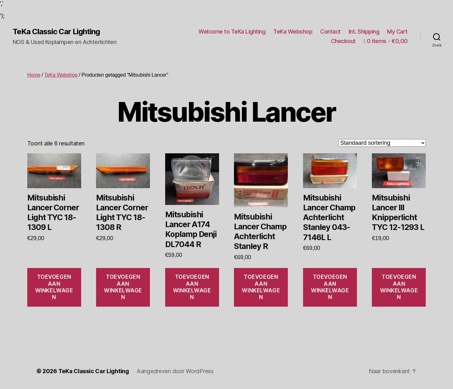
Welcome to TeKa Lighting (231, 31)
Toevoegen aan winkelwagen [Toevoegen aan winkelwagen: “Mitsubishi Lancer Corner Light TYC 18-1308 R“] (123, 287)
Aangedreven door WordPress (175, 371)
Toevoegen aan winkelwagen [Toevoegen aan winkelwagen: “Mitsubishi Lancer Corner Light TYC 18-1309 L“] (54, 287)
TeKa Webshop (292, 31)
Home (34, 75)
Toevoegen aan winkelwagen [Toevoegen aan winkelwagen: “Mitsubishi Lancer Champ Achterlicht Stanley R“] (261, 287)
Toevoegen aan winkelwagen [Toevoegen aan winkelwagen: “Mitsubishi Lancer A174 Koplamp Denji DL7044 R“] (192, 287)
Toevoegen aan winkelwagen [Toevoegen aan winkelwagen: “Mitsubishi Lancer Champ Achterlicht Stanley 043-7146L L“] (330, 287)
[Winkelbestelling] (382, 143)
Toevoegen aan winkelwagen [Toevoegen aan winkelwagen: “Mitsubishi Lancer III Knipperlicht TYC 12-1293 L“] (399, 287)
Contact (330, 31)
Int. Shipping (364, 31)
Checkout (343, 41)
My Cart (397, 31)
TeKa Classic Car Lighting (56, 31)
